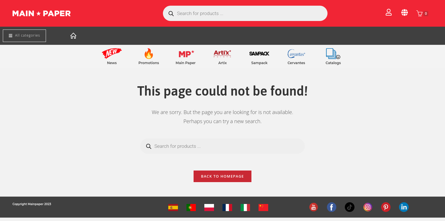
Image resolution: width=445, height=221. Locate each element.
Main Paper (186, 63)
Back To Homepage (222, 179)
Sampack (259, 63)
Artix (222, 63)
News (112, 63)
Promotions (148, 63)
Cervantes (296, 63)
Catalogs (333, 63)
